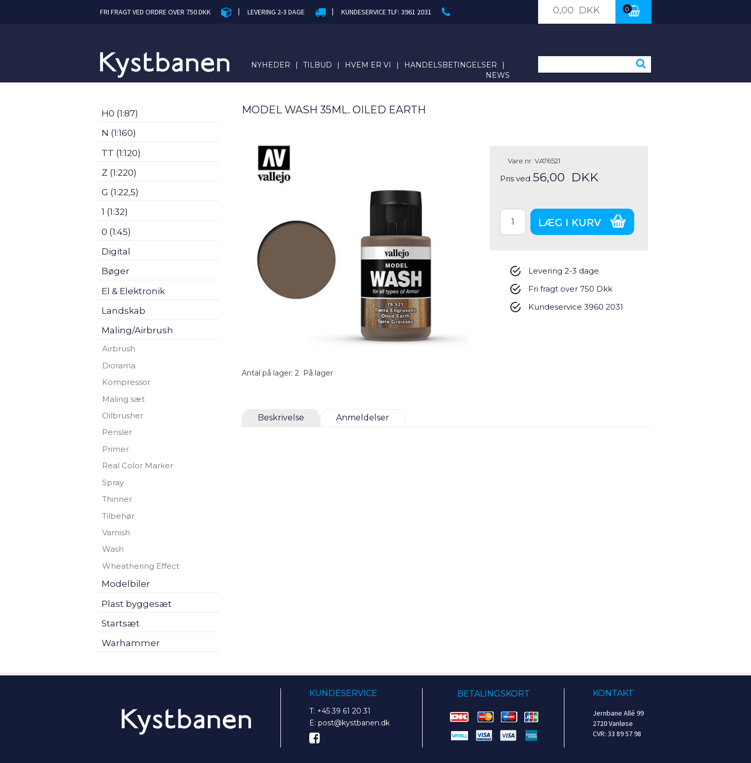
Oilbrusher (122, 415)
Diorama (119, 365)
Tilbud (317, 65)
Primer (115, 449)
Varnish (116, 532)
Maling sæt (123, 399)
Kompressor (126, 382)
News (498, 75)
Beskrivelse (281, 417)
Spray (113, 482)
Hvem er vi (368, 65)
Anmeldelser (362, 417)
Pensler (117, 432)
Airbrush (118, 348)
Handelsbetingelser (450, 65)
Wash (113, 549)
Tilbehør (118, 516)
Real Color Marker (137, 465)
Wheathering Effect (140, 566)
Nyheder (270, 65)
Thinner (117, 499)
